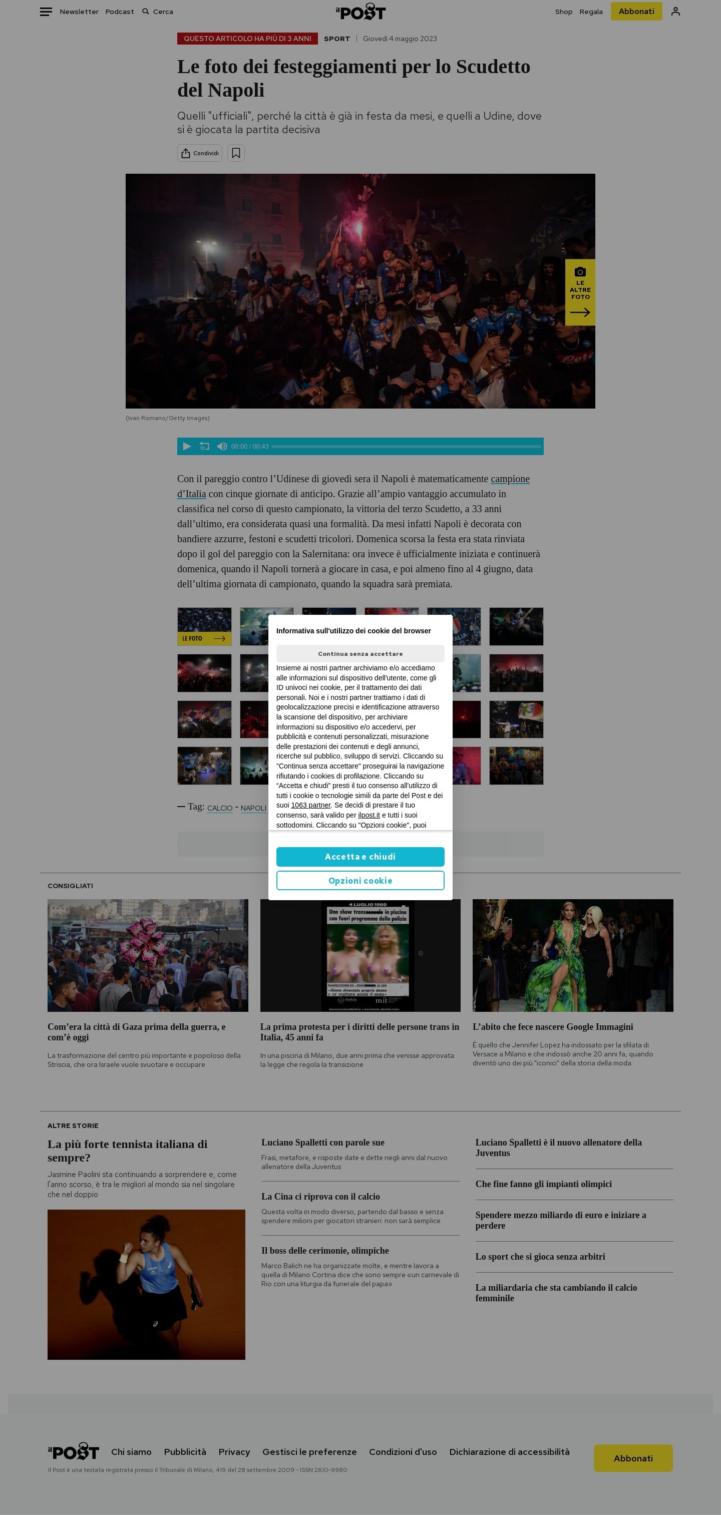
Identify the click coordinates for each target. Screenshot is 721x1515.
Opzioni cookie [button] (360, 881)
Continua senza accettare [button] (360, 654)
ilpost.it (369, 815)
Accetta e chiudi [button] (360, 857)
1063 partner (311, 805)
